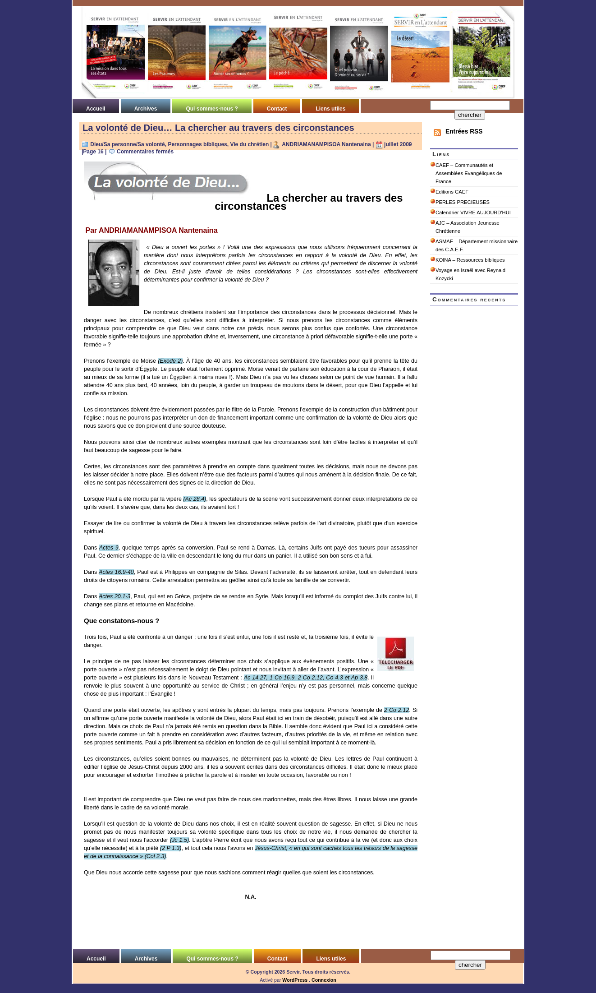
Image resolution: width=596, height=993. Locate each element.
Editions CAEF (452, 191)
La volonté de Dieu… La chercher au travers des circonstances (218, 128)
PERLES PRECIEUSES (463, 202)
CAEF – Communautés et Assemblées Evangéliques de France (469, 173)
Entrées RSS (463, 131)
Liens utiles (330, 109)
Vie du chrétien (249, 144)
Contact (277, 109)
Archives (145, 109)
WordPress (294, 980)
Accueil (95, 109)
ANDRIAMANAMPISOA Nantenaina (326, 144)
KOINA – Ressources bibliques (470, 260)
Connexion (324, 980)
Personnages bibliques (197, 144)
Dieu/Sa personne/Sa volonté (127, 144)
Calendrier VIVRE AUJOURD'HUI (473, 212)
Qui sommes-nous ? (212, 109)
